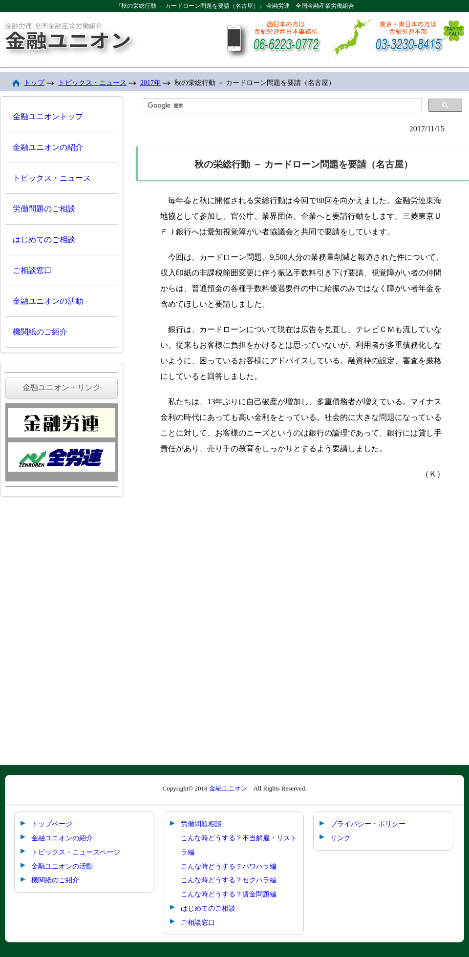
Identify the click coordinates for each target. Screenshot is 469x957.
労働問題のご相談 (44, 209)
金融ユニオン (228, 788)
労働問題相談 (201, 824)
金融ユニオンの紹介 (48, 147)
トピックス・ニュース (92, 82)
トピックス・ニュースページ (75, 852)
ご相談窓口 (32, 270)
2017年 (150, 82)
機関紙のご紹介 (40, 332)
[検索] (281, 105)
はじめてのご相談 (44, 239)
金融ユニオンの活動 (48, 301)
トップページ (51, 824)
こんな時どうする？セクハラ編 (229, 880)
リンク (340, 838)
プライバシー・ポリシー (367, 824)
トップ (34, 82)
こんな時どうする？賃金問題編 (229, 894)
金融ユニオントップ (48, 116)
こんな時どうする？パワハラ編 (229, 866)
